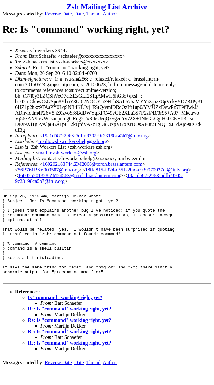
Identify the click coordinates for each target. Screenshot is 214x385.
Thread (93, 13)
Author (110, 13)
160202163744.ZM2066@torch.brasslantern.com (92, 164)
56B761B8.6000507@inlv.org (48, 169)
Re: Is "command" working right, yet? (69, 325)
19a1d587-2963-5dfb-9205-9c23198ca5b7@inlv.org (95, 135)
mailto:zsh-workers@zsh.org (67, 152)
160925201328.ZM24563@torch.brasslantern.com (69, 175)
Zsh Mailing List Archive (107, 7)
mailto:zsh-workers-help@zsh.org (72, 141)
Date (79, 13)
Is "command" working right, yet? (65, 314)
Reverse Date (58, 13)
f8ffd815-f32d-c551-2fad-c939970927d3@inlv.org (137, 169)
